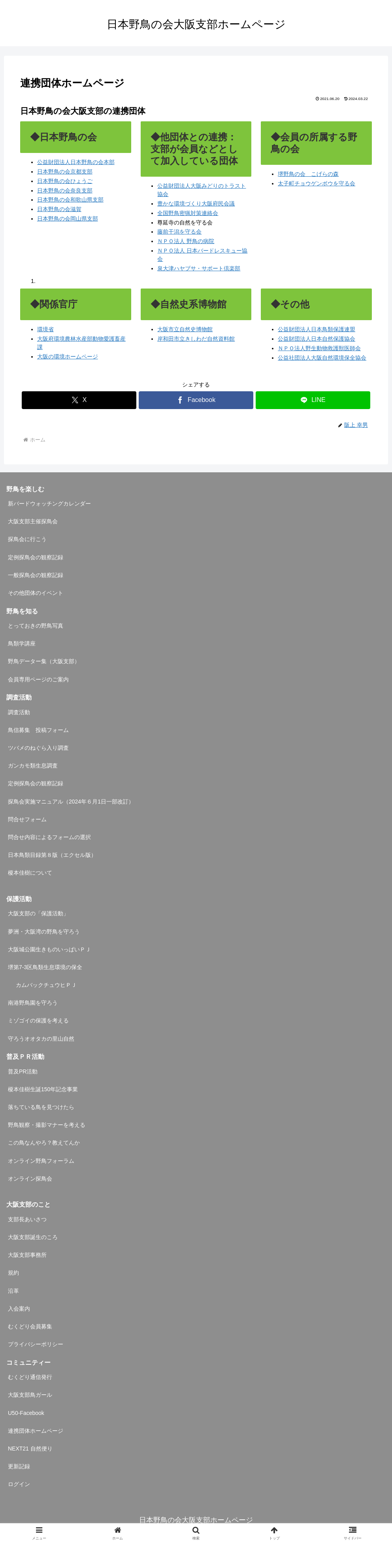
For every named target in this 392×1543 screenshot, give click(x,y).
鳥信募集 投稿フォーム (38, 730)
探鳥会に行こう (27, 539)
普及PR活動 (23, 1071)
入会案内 (19, 1308)
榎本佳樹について (30, 873)
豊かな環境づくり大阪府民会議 (196, 203)
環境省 (45, 329)
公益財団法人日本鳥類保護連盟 (316, 329)
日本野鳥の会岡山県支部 (67, 218)
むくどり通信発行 (30, 1377)
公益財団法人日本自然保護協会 (316, 339)
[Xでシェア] (79, 400)
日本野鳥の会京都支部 (64, 171)
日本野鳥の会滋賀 (59, 209)
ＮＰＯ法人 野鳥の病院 (185, 241)
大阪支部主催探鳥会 (33, 521)
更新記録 (19, 1466)
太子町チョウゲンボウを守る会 (316, 183)
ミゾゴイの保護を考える (38, 1020)
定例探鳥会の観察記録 (35, 557)
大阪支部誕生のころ (33, 1237)
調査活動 (19, 712)
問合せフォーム (27, 819)
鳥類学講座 (22, 643)
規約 (13, 1272)
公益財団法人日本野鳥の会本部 (76, 162)
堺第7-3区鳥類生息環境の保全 (45, 967)
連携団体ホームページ (35, 1431)
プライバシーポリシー (35, 1344)
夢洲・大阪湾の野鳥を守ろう (44, 931)
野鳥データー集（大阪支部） (44, 661)
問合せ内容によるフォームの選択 (49, 837)
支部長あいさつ (27, 1219)
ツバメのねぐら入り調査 (38, 748)
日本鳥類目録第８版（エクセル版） (52, 855)
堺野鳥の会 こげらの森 (308, 174)
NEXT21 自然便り (30, 1448)
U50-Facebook (26, 1413)
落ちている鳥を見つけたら (41, 1107)
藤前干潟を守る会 (179, 231)
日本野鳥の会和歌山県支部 (70, 199)
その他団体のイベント (35, 593)
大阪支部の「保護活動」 (38, 913)
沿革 (13, 1291)
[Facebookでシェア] (196, 400)
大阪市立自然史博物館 (185, 329)
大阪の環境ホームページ (67, 356)
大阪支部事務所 (27, 1255)
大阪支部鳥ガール (30, 1395)
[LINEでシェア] (313, 400)
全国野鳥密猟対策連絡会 (187, 213)
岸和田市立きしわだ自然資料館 (196, 339)
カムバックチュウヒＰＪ (46, 985)
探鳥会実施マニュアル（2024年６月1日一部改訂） (71, 801)
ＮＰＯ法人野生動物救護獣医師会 (319, 348)
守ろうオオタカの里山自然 (41, 1039)
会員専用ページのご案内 (38, 679)
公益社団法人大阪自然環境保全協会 (322, 358)
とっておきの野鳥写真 (35, 625)
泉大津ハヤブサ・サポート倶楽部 (198, 268)
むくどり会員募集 (30, 1326)
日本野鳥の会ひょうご (64, 181)
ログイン (19, 1484)
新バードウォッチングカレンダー (49, 503)
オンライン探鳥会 (30, 1178)
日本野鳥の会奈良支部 (64, 190)
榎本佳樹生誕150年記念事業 (43, 1089)
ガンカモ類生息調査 (33, 765)
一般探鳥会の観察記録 (35, 575)
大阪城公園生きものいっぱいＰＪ (49, 949)
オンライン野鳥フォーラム (41, 1161)
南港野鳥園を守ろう (33, 1003)
